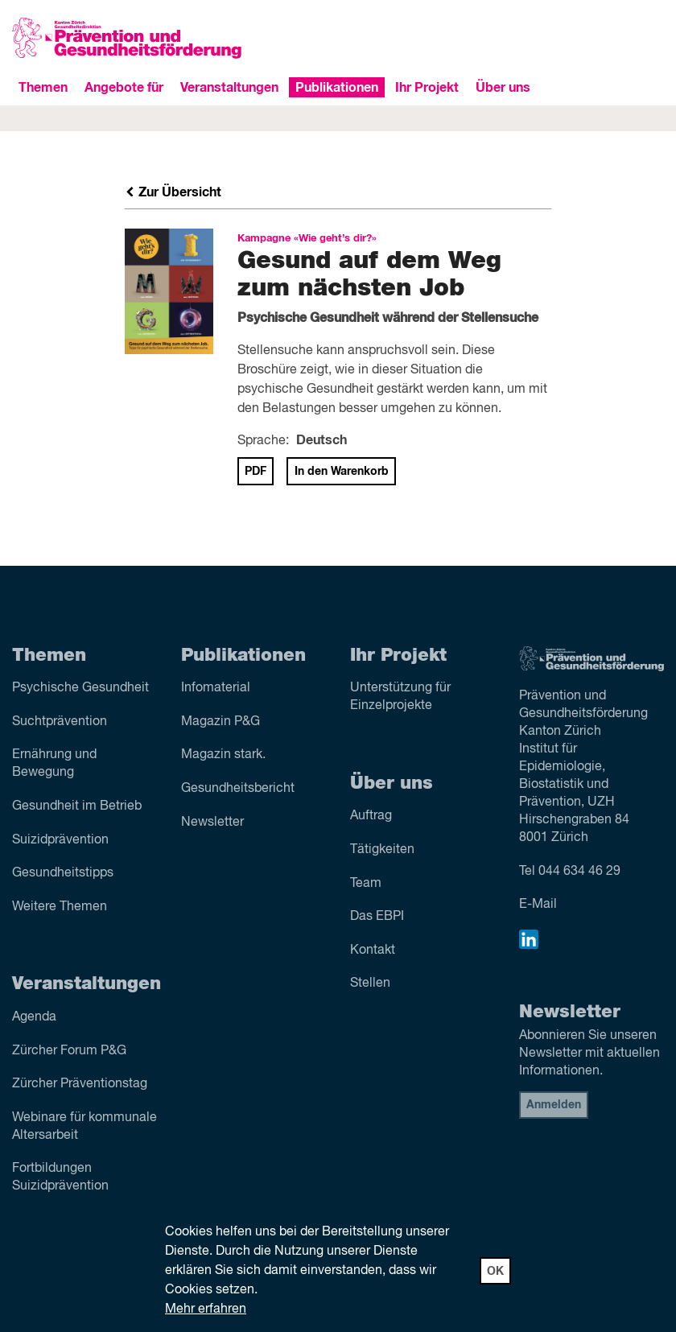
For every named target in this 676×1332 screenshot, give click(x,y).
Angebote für (123, 87)
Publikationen (336, 87)
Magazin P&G (220, 721)
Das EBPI (377, 916)
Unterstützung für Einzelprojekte (400, 697)
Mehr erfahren (205, 1309)
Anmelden (553, 1105)
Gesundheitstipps (62, 873)
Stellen (370, 983)
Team (365, 883)
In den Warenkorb (342, 471)
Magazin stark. (223, 754)
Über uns (503, 87)
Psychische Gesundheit (80, 688)
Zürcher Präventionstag (79, 1084)
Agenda (34, 1017)
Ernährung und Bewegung (54, 763)
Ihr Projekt (427, 87)
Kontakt (372, 950)
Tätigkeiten (382, 849)
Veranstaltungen (229, 87)
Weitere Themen (59, 907)
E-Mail (538, 904)
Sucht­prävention (59, 721)
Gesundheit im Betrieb (77, 806)
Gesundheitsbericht (238, 788)
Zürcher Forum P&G (69, 1051)
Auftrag (371, 816)
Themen (43, 87)
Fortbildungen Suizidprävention (60, 1177)
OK (495, 1271)
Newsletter (212, 822)
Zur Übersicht (173, 192)
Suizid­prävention (60, 840)
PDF (255, 471)
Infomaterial (215, 688)
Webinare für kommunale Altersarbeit (84, 1126)
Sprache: (263, 441)
